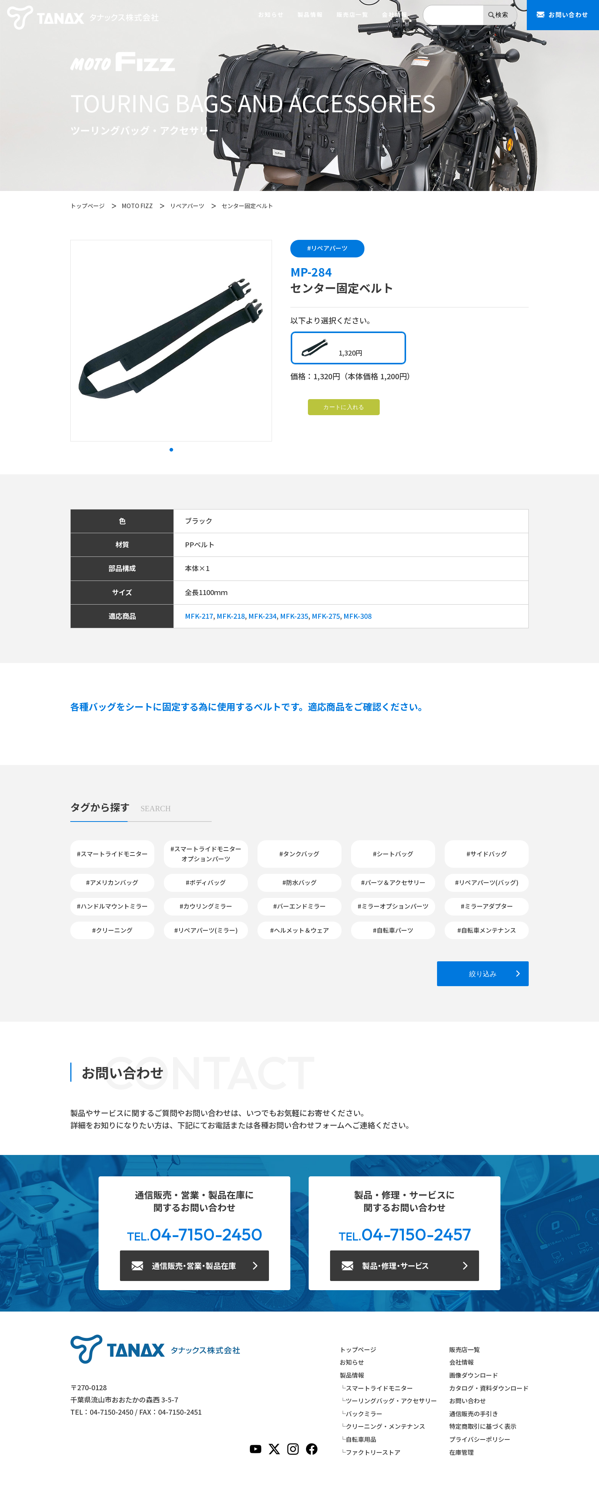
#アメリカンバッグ (112, 882)
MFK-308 (357, 616)
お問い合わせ (467, 1400)
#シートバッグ (393, 853)
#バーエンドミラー (299, 906)
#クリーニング (112, 930)
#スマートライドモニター (112, 853)
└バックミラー (361, 1413)
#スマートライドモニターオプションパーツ (205, 853)
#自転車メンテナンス (486, 930)
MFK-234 (262, 616)
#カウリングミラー (206, 906)
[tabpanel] (171, 341)
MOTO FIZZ (137, 206)
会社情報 (395, 15)
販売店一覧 (353, 15)
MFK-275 (326, 616)
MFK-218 (231, 616)
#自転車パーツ (393, 930)
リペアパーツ (187, 206)
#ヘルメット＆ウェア (299, 930)
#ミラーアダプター (487, 906)
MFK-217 (199, 616)
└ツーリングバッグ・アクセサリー (388, 1400)
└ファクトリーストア (370, 1452)
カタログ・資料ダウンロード (489, 1388)
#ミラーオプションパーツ (393, 906)
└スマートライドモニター (376, 1388)
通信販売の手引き (473, 1413)
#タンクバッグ (299, 853)
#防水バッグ (299, 882)
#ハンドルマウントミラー (112, 906)
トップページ (87, 206)
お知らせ (271, 15)
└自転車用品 (358, 1439)
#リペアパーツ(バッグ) (486, 882)
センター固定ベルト (247, 206)
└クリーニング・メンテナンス (382, 1426)
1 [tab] (171, 450)
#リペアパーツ (327, 247)
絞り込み (483, 973)
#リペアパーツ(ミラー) (206, 930)
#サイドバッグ (486, 853)
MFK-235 (294, 616)
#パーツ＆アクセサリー (393, 882)
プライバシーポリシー (479, 1439)
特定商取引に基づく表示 (482, 1426)
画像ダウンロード (473, 1375)
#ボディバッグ (206, 882)
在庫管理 (461, 1452)
